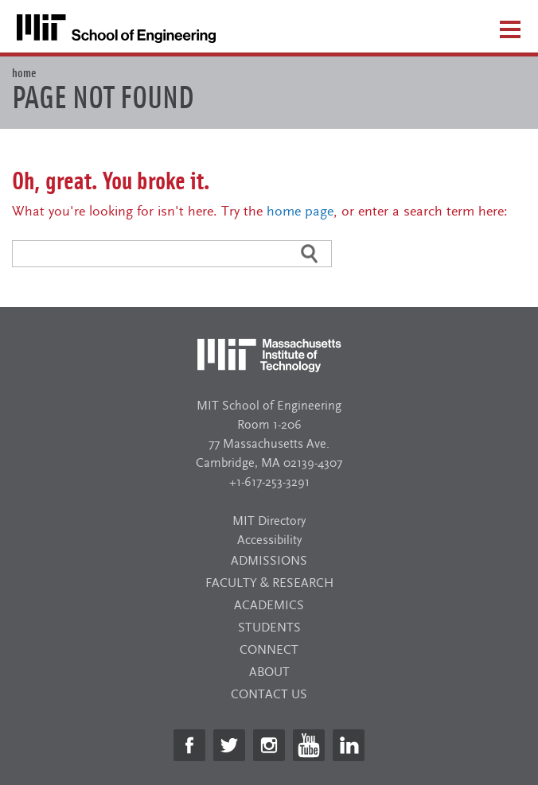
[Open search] (468, 34)
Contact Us (269, 694)
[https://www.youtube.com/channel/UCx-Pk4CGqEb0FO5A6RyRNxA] (309, 745)
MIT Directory (269, 521)
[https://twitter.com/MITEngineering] (229, 745)
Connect (269, 649)
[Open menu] (510, 29)
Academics (269, 605)
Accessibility (269, 540)
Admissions (269, 560)
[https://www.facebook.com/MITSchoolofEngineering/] (189, 745)
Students (269, 627)
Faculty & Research (269, 583)
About (269, 672)
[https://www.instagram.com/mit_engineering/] (269, 745)
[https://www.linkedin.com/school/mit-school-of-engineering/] (349, 745)
